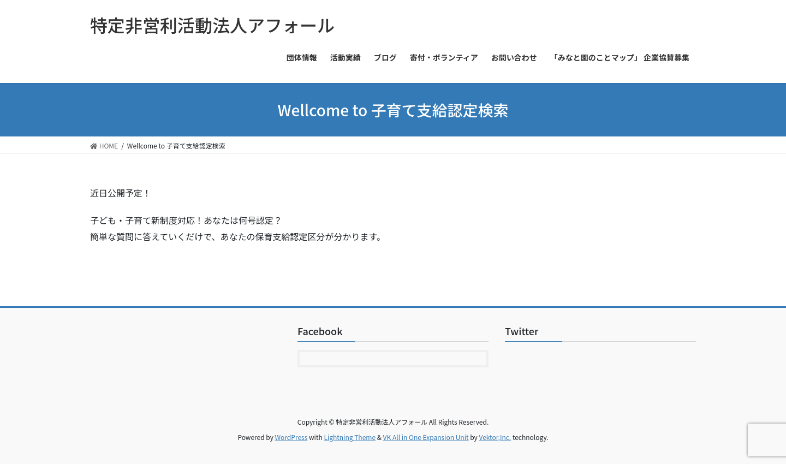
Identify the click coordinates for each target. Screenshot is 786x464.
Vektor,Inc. (495, 437)
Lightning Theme (350, 437)
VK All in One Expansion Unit (426, 437)
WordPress (291, 437)
